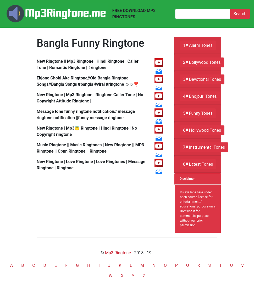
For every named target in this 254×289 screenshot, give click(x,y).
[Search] (202, 14)
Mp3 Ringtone (118, 252)
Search (240, 13)
